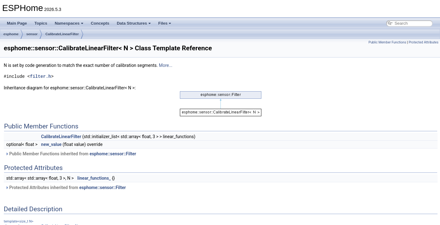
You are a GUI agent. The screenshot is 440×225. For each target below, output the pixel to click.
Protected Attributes (423, 42)
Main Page (17, 23)
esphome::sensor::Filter (113, 153)
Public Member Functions (387, 42)
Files (164, 23)
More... (165, 65)
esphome (10, 34)
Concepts (100, 23)
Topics (40, 23)
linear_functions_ (94, 178)
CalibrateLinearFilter (62, 34)
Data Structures (134, 23)
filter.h (40, 76)
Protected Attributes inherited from (65, 187)
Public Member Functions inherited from (70, 153)
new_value (51, 144)
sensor (31, 34)
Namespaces (69, 23)
